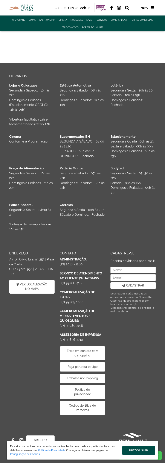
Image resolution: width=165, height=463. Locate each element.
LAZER (89, 20)
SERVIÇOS (102, 20)
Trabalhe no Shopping (82, 378)
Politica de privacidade (82, 392)
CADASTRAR (133, 285)
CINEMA (63, 20)
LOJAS (32, 20)
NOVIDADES (76, 20)
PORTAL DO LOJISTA (92, 27)
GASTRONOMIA (47, 20)
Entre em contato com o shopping (82, 353)
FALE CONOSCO (70, 27)
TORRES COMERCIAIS (141, 20)
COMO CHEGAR (119, 20)
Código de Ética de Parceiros (82, 408)
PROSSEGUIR (138, 450)
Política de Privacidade (51, 450)
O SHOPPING (18, 20)
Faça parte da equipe (82, 367)
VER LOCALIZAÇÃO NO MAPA (32, 287)
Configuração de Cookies (25, 454)
